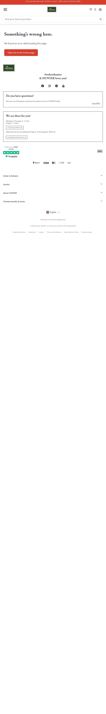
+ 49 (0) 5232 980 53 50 (14, 126)
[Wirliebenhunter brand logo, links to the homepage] (47, 9)
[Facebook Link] (40, 84)
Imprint (40, 225)
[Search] (53, 19)
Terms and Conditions (53, 225)
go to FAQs (96, 102)
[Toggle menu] (5, 9)
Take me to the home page (21, 50)
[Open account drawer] (94, 9)
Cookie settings (87, 225)
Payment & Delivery (18, 225)
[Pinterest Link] (57, 84)
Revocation (31, 225)
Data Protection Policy (71, 225)
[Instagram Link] (49, 84)
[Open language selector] (53, 204)
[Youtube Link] (66, 84)
